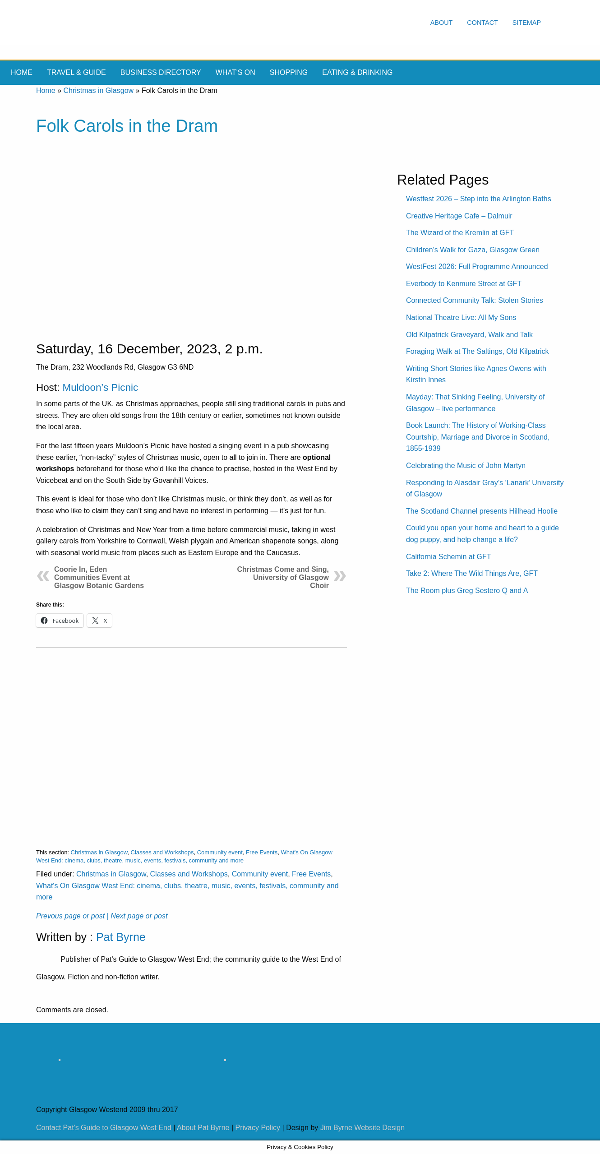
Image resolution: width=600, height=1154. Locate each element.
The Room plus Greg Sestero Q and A (467, 590)
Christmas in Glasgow (98, 90)
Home (21, 72)
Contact (482, 22)
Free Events (261, 852)
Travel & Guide (76, 72)
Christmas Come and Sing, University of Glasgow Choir (283, 577)
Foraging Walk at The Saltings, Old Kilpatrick (477, 351)
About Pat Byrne (203, 1127)
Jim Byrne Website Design (362, 1127)
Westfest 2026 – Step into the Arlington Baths (478, 199)
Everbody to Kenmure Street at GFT (464, 283)
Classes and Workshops (162, 852)
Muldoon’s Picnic (100, 387)
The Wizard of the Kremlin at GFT (460, 232)
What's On (235, 72)
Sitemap (526, 22)
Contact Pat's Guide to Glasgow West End (103, 1127)
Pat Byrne (121, 937)
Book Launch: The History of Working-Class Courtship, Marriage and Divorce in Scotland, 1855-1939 (477, 437)
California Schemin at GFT (448, 557)
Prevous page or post (70, 916)
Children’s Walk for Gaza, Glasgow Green (473, 250)
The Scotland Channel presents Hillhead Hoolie (482, 511)
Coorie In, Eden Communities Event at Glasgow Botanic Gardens (99, 577)
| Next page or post (137, 916)
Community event (220, 852)
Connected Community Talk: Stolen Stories (474, 300)
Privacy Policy (258, 1127)
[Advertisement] (191, 741)
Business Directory (160, 72)
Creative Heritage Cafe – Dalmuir (459, 216)
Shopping (289, 72)
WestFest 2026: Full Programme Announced (477, 266)
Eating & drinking (357, 72)
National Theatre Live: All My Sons (461, 317)
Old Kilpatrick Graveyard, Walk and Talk (469, 334)
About (441, 22)
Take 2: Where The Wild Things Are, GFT (472, 573)
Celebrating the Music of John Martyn (466, 465)
